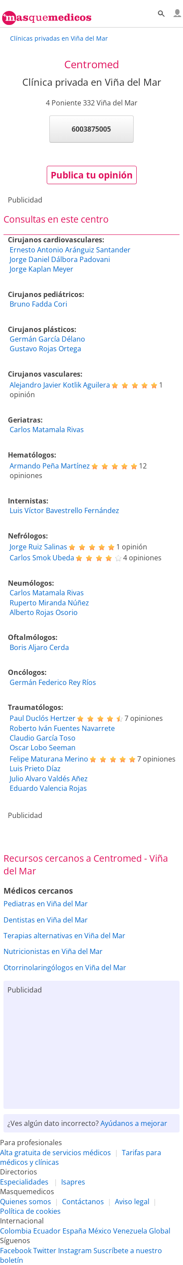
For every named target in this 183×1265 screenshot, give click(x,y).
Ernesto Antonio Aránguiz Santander (70, 250)
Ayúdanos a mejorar (133, 1123)
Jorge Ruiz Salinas (38, 547)
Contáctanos (83, 1201)
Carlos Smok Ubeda (42, 558)
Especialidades (24, 1182)
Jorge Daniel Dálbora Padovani (60, 259)
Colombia (15, 1231)
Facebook (15, 1250)
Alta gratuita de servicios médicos (55, 1152)
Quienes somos (25, 1201)
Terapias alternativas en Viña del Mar (64, 935)
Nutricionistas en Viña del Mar (53, 951)
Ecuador (47, 1231)
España (74, 1231)
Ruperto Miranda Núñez (49, 603)
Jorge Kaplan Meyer (41, 269)
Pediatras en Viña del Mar (45, 904)
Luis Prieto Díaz (35, 768)
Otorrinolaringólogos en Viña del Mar (64, 967)
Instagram (75, 1250)
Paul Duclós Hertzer (43, 718)
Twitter (44, 1250)
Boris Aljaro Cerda (39, 647)
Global (159, 1231)
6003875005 (91, 129)
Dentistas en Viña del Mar (45, 920)
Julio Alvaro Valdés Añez (49, 778)
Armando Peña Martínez (50, 466)
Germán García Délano (47, 339)
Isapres (73, 1182)
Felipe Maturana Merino (49, 759)
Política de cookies (30, 1211)
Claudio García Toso (43, 738)
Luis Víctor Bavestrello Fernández (64, 510)
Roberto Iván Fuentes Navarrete (62, 728)
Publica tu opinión (92, 175)
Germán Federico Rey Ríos (53, 682)
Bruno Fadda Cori (38, 304)
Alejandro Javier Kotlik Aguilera (60, 385)
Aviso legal (132, 1201)
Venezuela (130, 1231)
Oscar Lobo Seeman (43, 747)
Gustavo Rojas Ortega (45, 348)
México (99, 1231)
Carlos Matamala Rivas (47, 429)
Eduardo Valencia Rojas (48, 788)
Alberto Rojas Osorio (44, 612)
